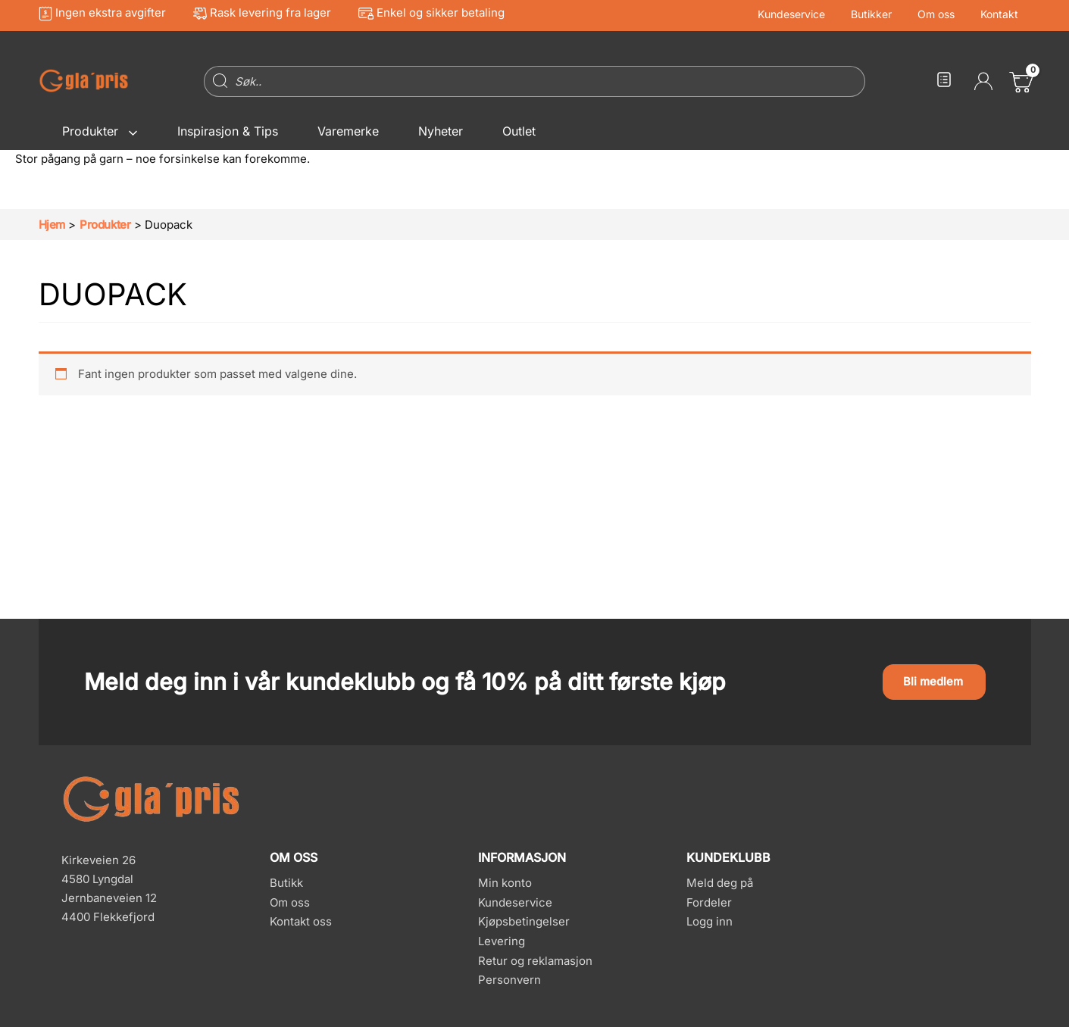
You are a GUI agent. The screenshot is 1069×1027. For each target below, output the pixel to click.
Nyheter (440, 131)
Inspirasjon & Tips (227, 131)
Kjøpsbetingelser (524, 921)
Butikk (286, 883)
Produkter (100, 131)
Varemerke (348, 131)
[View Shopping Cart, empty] (1019, 81)
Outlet (519, 131)
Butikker (882, 14)
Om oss (942, 14)
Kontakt (1002, 14)
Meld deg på (719, 883)
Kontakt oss (301, 921)
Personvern (509, 980)
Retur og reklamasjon (535, 961)
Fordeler (709, 902)
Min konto (505, 883)
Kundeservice (807, 14)
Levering (501, 941)
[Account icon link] (983, 81)
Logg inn (709, 921)
